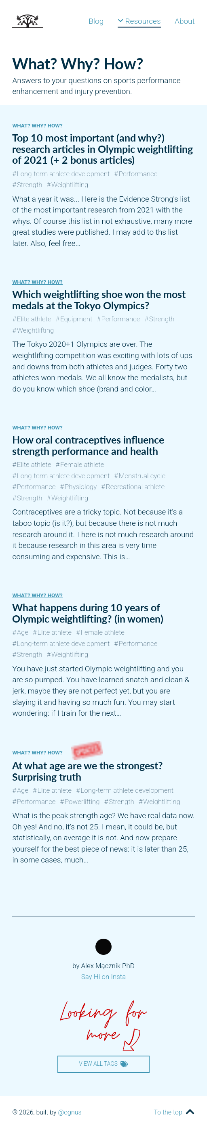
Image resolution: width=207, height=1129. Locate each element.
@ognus (70, 1112)
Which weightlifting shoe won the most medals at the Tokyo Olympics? (99, 299)
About (185, 21)
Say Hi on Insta (103, 977)
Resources (139, 21)
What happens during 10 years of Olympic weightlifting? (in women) (87, 613)
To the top (168, 1112)
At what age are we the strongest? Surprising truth (87, 771)
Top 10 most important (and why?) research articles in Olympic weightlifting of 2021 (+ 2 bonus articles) (102, 148)
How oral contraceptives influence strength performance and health (88, 445)
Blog (96, 21)
